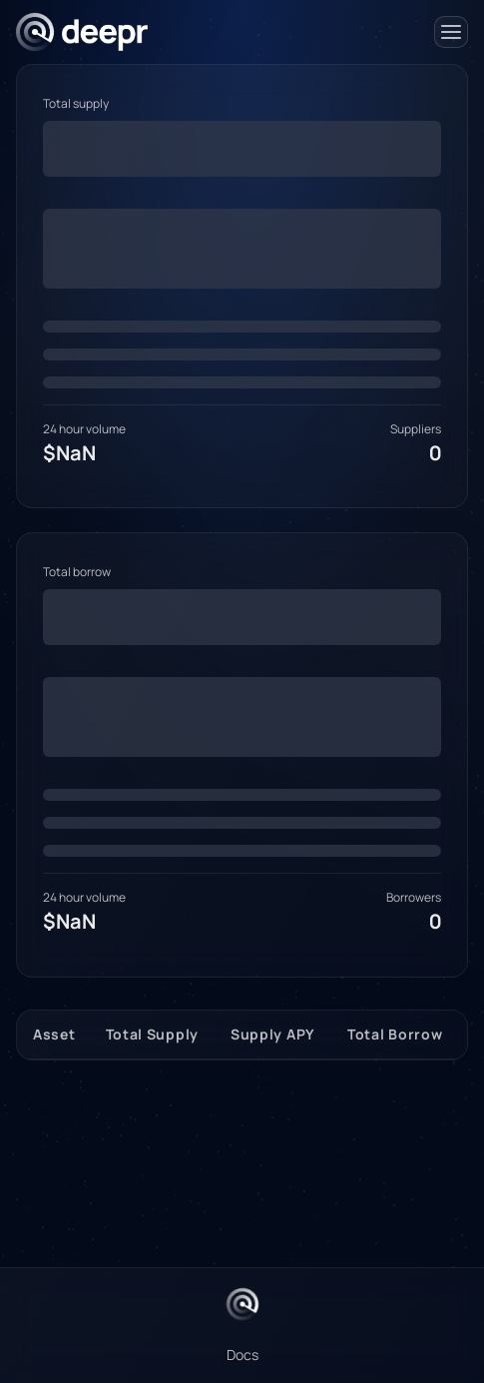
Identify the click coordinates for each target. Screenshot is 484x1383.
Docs (242, 1354)
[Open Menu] (451, 32)
